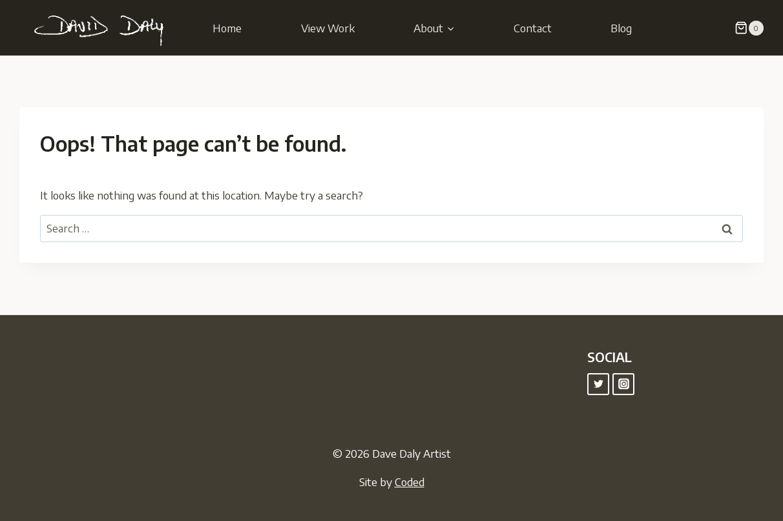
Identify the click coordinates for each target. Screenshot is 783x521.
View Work (328, 28)
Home (227, 28)
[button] (450, 27)
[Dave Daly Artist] (103, 28)
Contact (533, 28)
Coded (409, 482)
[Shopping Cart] (749, 28)
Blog (621, 28)
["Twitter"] (598, 384)
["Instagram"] (623, 384)
